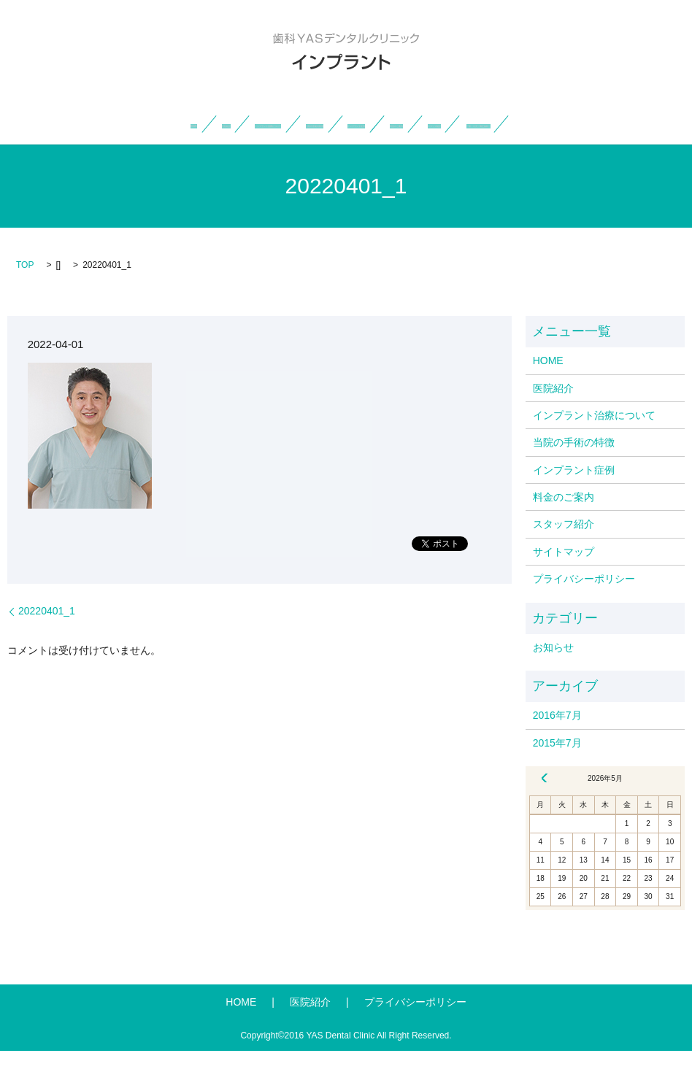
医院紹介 (158, 123)
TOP (25, 287)
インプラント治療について (264, 123)
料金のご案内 (593, 123)
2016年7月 (557, 737)
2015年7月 (557, 764)
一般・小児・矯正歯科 (387, 145)
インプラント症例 (497, 123)
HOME (97, 123)
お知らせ (553, 668)
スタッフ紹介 (271, 145)
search (472, 145)
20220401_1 (46, 632)
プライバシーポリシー (584, 600)
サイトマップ (563, 573)
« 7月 (544, 799)
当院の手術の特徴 (391, 123)
